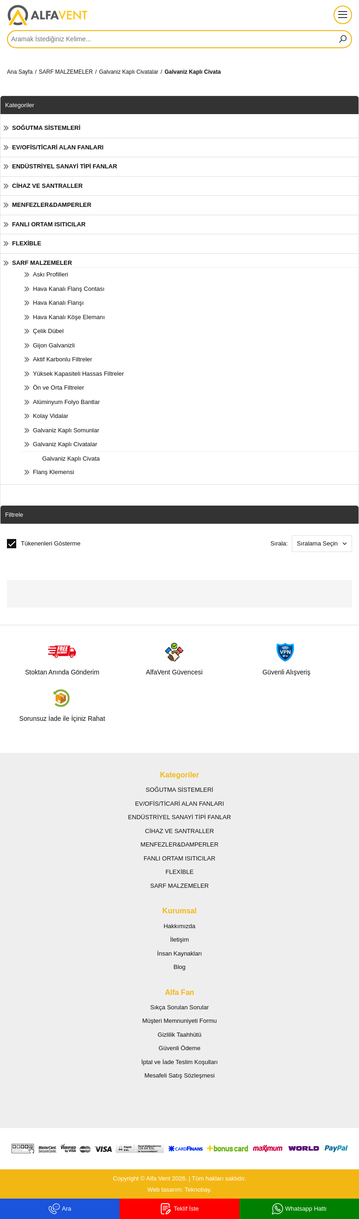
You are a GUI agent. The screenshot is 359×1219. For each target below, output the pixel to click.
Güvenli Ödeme (179, 1048)
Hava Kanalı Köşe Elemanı (69, 317)
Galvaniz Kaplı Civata (192, 72)
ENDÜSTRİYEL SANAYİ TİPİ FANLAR (64, 166)
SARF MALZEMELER (66, 72)
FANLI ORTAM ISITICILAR (49, 224)
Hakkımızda (179, 926)
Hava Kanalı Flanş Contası (69, 288)
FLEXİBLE (26, 243)
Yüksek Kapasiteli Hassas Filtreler (78, 373)
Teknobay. (198, 1189)
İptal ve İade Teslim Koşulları (179, 1062)
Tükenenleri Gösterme (44, 543)
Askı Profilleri (50, 274)
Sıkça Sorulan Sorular (179, 1007)
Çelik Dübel (48, 330)
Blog (179, 966)
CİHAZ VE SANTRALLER (47, 185)
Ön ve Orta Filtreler (58, 387)
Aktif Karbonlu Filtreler (62, 359)
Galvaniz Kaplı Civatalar (128, 72)
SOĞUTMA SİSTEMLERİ (46, 127)
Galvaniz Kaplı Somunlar (66, 430)
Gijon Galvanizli (54, 345)
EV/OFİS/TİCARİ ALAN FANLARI (57, 147)
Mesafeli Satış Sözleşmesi (180, 1075)
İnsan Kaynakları (179, 953)
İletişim (179, 939)
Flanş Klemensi (53, 471)
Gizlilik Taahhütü (179, 1034)
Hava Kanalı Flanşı (58, 302)
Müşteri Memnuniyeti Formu (179, 1020)
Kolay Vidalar (50, 415)
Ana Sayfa (19, 72)
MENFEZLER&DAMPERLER (51, 204)
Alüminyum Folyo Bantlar (66, 401)
